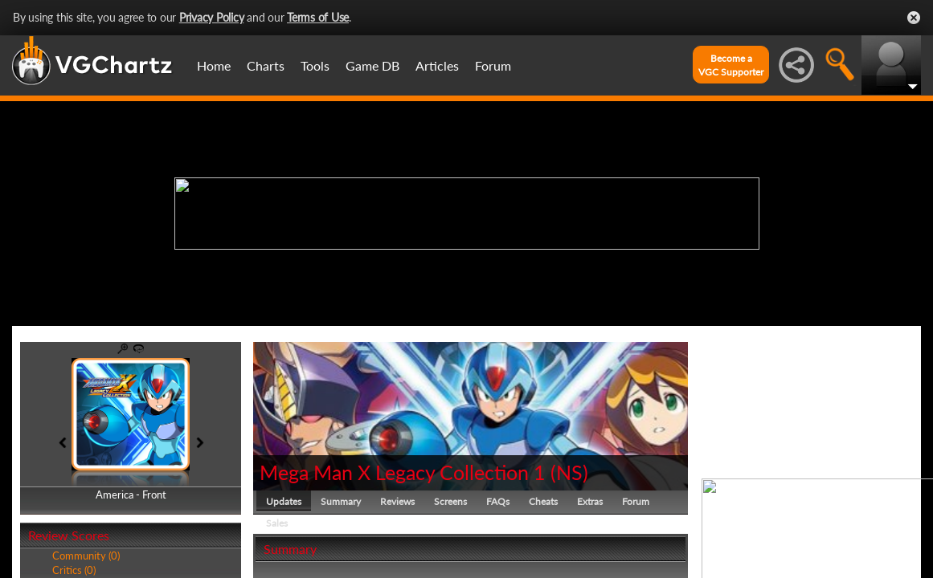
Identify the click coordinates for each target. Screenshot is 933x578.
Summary (341, 501)
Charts (265, 65)
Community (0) (86, 555)
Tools (315, 65)
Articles (437, 65)
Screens (450, 501)
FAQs (497, 501)
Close (913, 17)
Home (214, 65)
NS (569, 472)
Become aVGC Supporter (730, 65)
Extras (590, 501)
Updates (283, 501)
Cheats (543, 501)
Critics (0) (74, 570)
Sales (277, 523)
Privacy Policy (211, 17)
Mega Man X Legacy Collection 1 (405, 472)
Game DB (372, 65)
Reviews (397, 501)
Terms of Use (318, 17)
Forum (493, 65)
